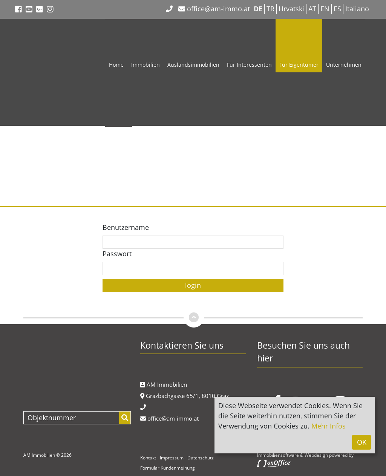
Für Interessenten (249, 64)
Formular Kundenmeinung (167, 468)
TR (270, 8)
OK (361, 442)
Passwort (117, 253)
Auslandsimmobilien (193, 64)
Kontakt (118, 171)
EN (324, 8)
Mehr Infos (328, 425)
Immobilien (145, 64)
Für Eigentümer (299, 64)
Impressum (172, 458)
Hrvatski (291, 8)
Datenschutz (200, 458)
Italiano (357, 8)
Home (116, 64)
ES (337, 8)
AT (312, 8)
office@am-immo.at (214, 8)
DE (258, 8)
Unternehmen (343, 64)
